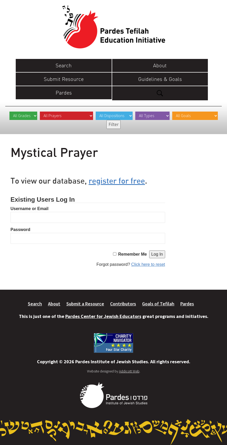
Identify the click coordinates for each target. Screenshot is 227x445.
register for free (117, 180)
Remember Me (132, 254)
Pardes (64, 92)
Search (64, 65)
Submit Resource (64, 79)
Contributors (123, 304)
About (160, 65)
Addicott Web (129, 371)
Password (20, 229)
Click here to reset (148, 264)
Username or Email (29, 208)
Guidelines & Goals (160, 79)
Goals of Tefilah (158, 304)
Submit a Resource (85, 304)
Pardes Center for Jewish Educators (103, 316)
